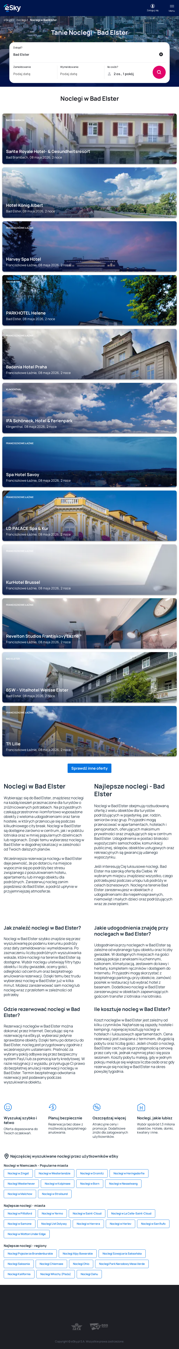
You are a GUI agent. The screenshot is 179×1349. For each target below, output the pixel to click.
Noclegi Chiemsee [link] (51, 1264)
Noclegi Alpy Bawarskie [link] (78, 1254)
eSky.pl (8, 20)
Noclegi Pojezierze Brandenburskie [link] (30, 1254)
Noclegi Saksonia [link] (19, 1264)
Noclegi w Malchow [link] (20, 1194)
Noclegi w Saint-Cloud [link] (87, 1213)
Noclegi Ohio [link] (81, 1264)
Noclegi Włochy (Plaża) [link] (55, 1274)
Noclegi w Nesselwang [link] (123, 1184)
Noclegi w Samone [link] (19, 1224)
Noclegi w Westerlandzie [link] (54, 1173)
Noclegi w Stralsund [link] (55, 1194)
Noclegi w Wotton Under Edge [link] (27, 1234)
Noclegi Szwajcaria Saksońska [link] (122, 1254)
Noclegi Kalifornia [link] (19, 1274)
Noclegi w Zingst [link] (18, 1173)
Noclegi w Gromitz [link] (92, 1173)
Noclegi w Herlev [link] (120, 1224)
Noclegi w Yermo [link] (52, 1213)
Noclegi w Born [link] (89, 1184)
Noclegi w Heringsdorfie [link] (129, 1173)
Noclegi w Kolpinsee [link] (57, 1184)
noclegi (21, 20)
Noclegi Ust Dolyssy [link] (54, 1224)
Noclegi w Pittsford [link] (20, 1213)
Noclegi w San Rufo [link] (153, 1224)
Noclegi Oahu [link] (89, 1274)
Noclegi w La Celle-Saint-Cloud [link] (131, 1213)
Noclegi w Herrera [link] (88, 1224)
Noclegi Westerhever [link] (21, 1184)
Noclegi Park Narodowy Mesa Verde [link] (122, 1264)
